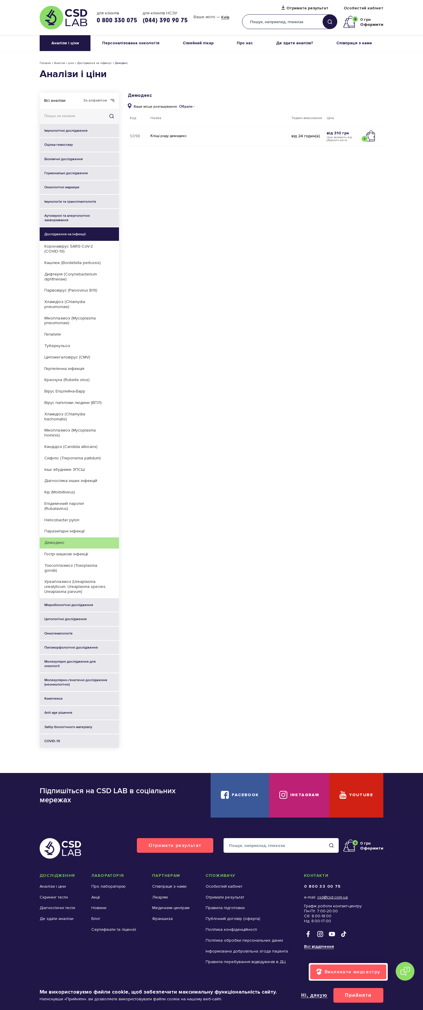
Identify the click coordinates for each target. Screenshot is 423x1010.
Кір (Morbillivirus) (59, 492)
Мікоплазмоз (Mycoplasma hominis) (70, 433)
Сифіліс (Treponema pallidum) (72, 458)
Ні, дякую (314, 995)
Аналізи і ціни (65, 42)
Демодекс (54, 542)
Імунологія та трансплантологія (81, 201)
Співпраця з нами (354, 42)
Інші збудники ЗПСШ (64, 469)
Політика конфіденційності (231, 929)
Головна (45, 63)
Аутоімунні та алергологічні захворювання (81, 218)
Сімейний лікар (198, 42)
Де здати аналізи (56, 918)
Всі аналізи (55, 100)
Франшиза (162, 918)
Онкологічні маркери (61, 187)
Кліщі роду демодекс (168, 135)
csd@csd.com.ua (332, 897)
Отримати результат (307, 8)
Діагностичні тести (57, 907)
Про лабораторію (108, 886)
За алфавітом (95, 101)
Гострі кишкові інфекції (66, 553)
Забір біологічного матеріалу (68, 727)
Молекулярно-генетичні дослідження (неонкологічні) (81, 682)
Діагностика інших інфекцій (70, 480)
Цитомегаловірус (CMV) (67, 357)
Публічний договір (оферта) (233, 918)
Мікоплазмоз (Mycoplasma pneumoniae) (70, 321)
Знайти (111, 116)
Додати (369, 136)
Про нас (245, 42)
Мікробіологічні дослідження (81, 605)
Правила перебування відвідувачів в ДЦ (246, 961)
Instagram (304, 794)
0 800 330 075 (117, 19)
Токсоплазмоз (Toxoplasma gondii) (70, 568)
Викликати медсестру (352, 972)
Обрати (185, 106)
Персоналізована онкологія (131, 42)
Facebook (245, 794)
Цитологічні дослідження (81, 619)
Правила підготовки (225, 907)
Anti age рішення (58, 712)
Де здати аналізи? (294, 42)
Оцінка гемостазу (58, 145)
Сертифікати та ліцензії (113, 929)
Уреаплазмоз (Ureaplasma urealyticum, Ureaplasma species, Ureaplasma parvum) (75, 586)
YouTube (361, 794)
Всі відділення (319, 946)
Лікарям (160, 897)
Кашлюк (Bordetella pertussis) (72, 262)
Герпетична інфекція (64, 368)
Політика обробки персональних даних (244, 940)
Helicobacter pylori (61, 519)
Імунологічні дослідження (66, 130)
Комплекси (81, 698)
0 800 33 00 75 (322, 886)
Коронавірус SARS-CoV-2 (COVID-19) (68, 249)
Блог (95, 918)
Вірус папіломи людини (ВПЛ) (73, 402)
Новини (98, 907)
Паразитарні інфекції (64, 531)
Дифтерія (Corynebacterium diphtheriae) (70, 277)
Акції (95, 897)
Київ (225, 17)
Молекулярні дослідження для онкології (81, 664)
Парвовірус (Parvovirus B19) (70, 290)
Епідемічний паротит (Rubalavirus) (64, 506)
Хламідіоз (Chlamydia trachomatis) (64, 417)
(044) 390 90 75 (165, 19)
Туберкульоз (57, 345)
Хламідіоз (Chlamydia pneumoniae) (64, 304)
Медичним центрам (170, 907)
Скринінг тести (54, 897)
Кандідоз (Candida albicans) (71, 446)
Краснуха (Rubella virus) (67, 379)
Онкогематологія (81, 633)
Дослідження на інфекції (94, 63)
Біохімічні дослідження (81, 159)
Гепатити (52, 334)
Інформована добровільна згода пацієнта (247, 951)
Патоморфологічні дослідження (81, 647)
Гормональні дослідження (81, 173)
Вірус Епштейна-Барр (64, 391)
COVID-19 (52, 741)
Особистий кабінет (363, 8)
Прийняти (358, 995)
